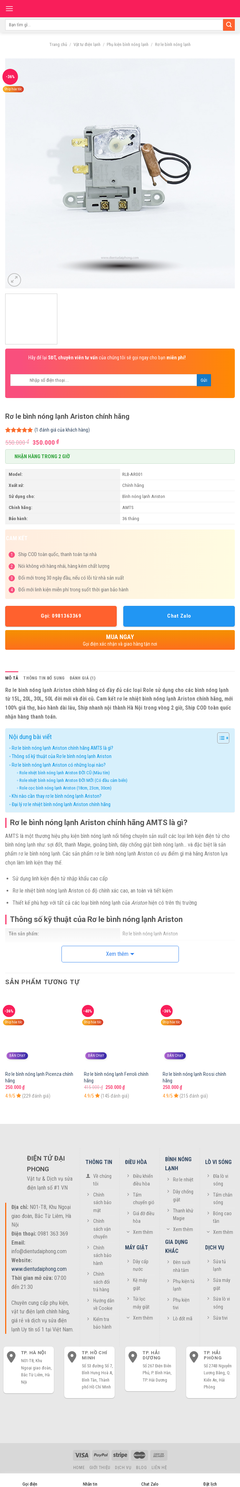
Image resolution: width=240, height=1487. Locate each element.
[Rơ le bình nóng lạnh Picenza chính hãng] (41, 1031)
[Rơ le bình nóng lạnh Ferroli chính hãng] (120, 1031)
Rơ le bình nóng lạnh (173, 44)
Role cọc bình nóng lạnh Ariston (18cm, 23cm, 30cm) (65, 788)
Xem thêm (117, 954)
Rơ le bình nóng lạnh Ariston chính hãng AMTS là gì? (62, 748)
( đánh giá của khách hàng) (62, 430)
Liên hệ (159, 1467)
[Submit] (229, 25)
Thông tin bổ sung (44, 678)
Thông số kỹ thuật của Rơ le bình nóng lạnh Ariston (62, 756)
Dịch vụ (123, 1467)
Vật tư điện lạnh (87, 44)
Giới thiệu (100, 1467)
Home (79, 1467)
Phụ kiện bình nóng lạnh (127, 44)
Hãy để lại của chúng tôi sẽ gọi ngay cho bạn (107, 357)
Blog (141, 1467)
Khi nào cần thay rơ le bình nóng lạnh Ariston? (57, 796)
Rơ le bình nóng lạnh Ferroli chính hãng (116, 1077)
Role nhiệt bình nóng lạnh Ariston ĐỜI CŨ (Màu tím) (64, 772)
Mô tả (11, 678)
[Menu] (9, 8)
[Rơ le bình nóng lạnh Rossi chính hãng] (199, 1031)
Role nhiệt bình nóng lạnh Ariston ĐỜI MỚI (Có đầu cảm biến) (73, 780)
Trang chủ (58, 44)
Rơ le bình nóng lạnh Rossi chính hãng (194, 1077)
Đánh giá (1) (83, 678)
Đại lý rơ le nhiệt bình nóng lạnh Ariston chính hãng (61, 804)
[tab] (11, 678)
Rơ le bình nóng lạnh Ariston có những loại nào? (59, 765)
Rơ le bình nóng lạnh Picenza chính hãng (39, 1077)
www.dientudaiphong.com (39, 1269)
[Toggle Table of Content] (220, 738)
